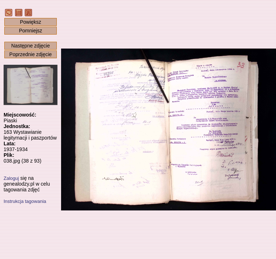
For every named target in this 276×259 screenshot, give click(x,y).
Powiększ (30, 22)
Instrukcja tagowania (25, 201)
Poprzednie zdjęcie (30, 54)
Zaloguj (11, 178)
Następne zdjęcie (30, 46)
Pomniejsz (30, 30)
